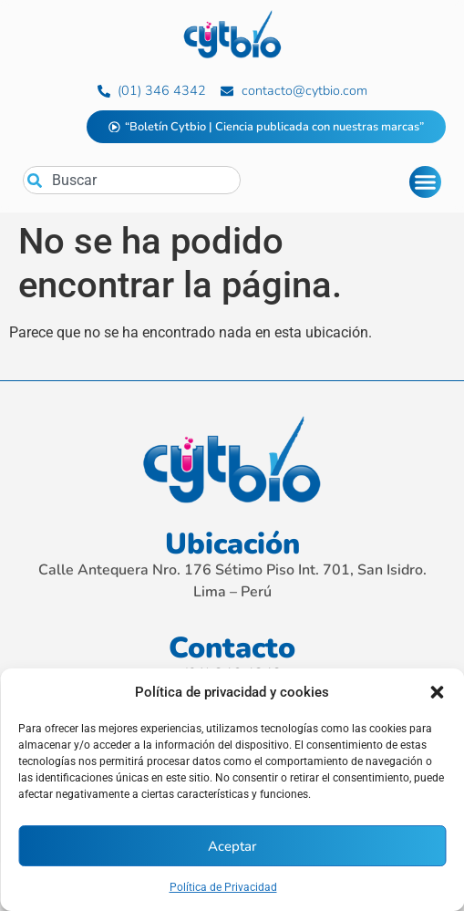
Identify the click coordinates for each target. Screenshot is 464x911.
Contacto (232, 648)
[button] (437, 692)
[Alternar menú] (425, 182)
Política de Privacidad (223, 887)
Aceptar (232, 846)
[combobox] (132, 180)
